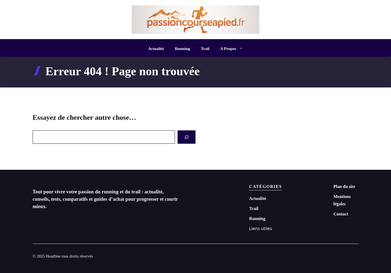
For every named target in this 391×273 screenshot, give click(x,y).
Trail (205, 48)
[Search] (186, 137)
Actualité (156, 48)
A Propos (234, 48)
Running (182, 48)
